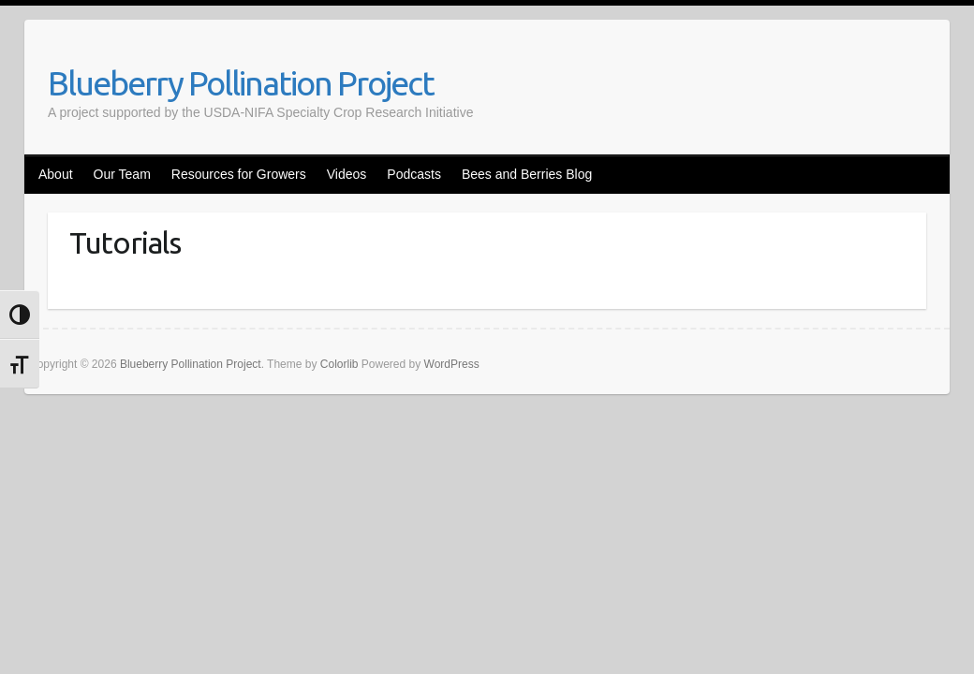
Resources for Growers (238, 174)
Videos (347, 174)
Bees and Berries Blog (527, 174)
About (55, 174)
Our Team (122, 174)
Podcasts (414, 174)
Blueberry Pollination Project (241, 83)
